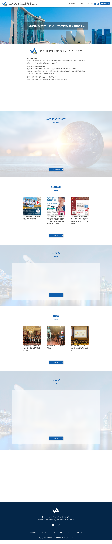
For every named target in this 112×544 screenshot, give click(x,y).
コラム (77, 3)
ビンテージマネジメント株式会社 (56, 521)
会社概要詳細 (56, 169)
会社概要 (68, 3)
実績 (82, 3)
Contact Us (105, 3)
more (56, 235)
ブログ (85, 3)
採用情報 (90, 3)
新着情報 (73, 3)
